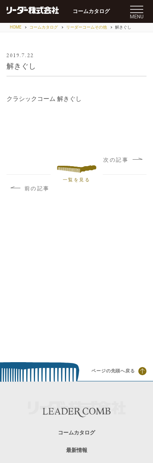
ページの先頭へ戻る (118, 371)
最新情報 (76, 450)
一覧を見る (76, 174)
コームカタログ (91, 11)
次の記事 (122, 160)
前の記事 (30, 188)
